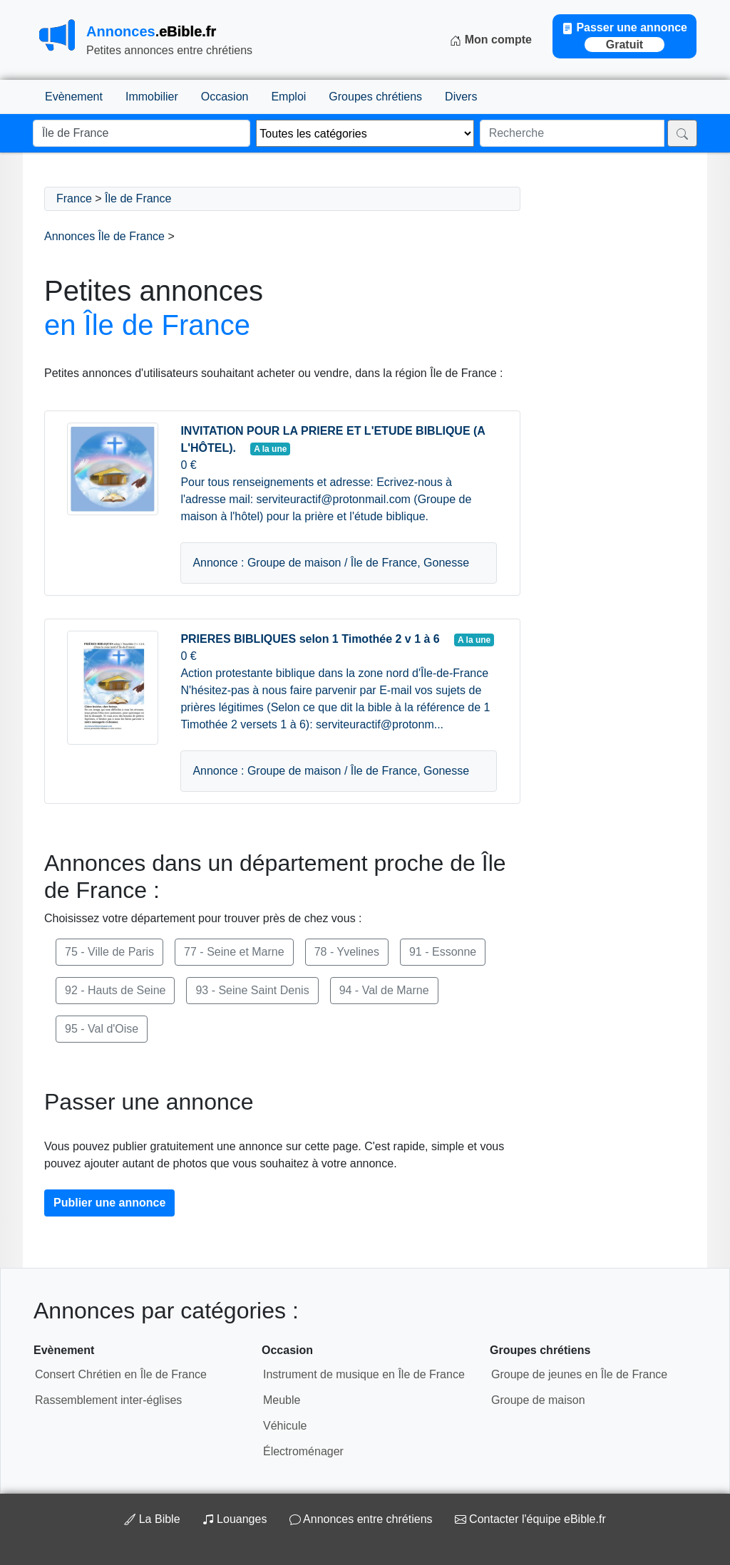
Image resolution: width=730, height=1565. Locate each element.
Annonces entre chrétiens (361, 1519)
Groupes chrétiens (375, 97)
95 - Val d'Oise (101, 1029)
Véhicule (285, 1426)
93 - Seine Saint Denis (252, 990)
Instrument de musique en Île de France (364, 1374)
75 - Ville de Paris (109, 952)
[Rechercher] (682, 133)
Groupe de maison (538, 1400)
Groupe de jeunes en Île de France (579, 1374)
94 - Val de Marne (384, 990)
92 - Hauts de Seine (115, 990)
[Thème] (364, 133)
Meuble (281, 1400)
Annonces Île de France (104, 236)
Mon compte (491, 39)
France (74, 198)
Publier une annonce (109, 1203)
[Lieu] (141, 133)
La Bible (153, 1519)
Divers (461, 97)
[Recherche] (572, 133)
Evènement (74, 97)
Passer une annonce (624, 36)
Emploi (288, 97)
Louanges (236, 1519)
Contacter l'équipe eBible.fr (530, 1519)
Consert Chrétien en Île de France (121, 1374)
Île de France (138, 198)
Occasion (225, 97)
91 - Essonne (442, 952)
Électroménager (303, 1451)
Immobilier (151, 97)
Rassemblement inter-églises (108, 1400)
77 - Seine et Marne (234, 952)
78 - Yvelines (346, 952)
